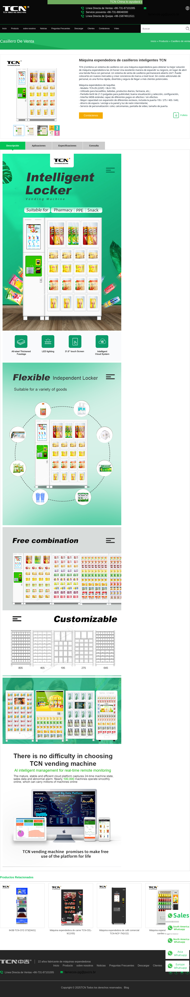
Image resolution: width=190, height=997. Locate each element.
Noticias (43, 28)
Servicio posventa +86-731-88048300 (107, 12)
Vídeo (116, 28)
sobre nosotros (29, 28)
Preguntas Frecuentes (60, 28)
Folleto (183, 115)
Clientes (91, 28)
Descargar (78, 28)
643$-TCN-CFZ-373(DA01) (22, 930)
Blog (126, 987)
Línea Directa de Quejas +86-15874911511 (110, 16)
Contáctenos (104, 28)
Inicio (4, 28)
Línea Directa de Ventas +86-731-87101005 (110, 8)
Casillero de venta (180, 41)
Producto (15, 28)
